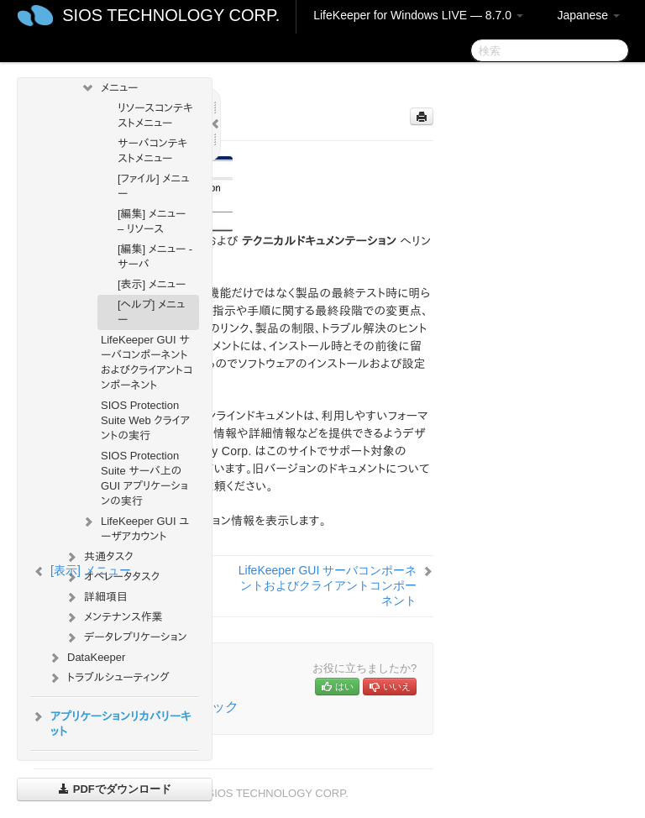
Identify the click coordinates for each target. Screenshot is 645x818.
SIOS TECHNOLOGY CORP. (171, 15)
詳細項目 (96, 597)
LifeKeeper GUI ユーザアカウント (135, 527)
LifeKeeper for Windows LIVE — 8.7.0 (418, 15)
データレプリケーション (125, 637)
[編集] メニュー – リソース (152, 221)
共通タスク (99, 557)
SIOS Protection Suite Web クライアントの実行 (145, 420)
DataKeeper (86, 658)
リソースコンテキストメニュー (155, 115)
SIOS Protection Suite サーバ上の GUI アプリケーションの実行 (144, 478)
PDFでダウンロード (114, 789)
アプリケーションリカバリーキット (110, 722)
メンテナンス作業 (113, 617)
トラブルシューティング (108, 678)
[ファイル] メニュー (153, 186)
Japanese (588, 15)
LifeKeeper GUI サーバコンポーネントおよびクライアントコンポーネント (146, 362)
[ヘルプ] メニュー (151, 312)
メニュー (109, 88)
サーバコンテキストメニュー (152, 151)
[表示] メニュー (152, 284)
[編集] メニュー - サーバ (155, 256)
